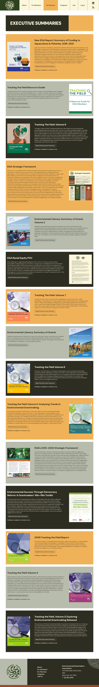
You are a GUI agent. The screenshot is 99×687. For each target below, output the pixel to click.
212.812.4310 (68, 678)
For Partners (42, 672)
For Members (42, 669)
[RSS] (93, 7)
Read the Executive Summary (45, 66)
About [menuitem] (24, 5)
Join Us (40, 676)
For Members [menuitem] (36, 5)
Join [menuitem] (74, 5)
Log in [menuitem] (83, 5)
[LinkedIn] (93, 3)
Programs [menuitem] (63, 5)
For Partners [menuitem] (50, 5)
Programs (41, 674)
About (39, 667)
